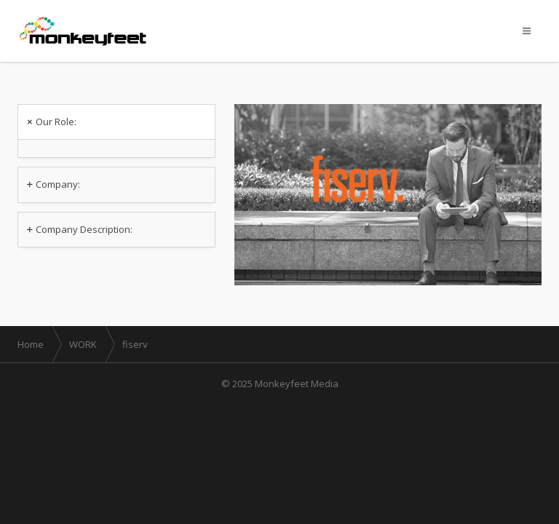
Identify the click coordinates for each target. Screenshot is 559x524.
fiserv (135, 344)
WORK (83, 344)
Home (30, 344)
